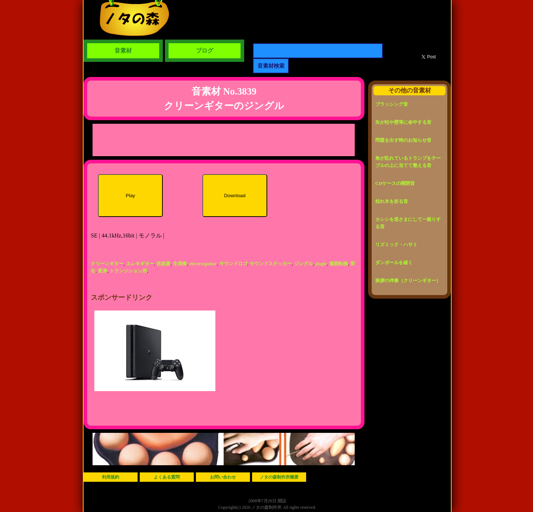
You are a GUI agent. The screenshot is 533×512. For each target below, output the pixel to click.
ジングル (303, 263)
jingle (321, 263)
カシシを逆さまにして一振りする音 (408, 223)
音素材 (123, 50)
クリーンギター (107, 263)
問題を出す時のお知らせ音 (403, 140)
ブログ (204, 50)
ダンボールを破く (394, 262)
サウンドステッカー (271, 263)
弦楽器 (163, 263)
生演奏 (180, 263)
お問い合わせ (223, 477)
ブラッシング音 (391, 104)
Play (130, 195)
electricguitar (203, 263)
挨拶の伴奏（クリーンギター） (408, 280)
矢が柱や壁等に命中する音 (403, 122)
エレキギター (140, 263)
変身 (102, 270)
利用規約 (110, 477)
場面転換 (338, 263)
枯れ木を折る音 (391, 201)
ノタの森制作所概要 (279, 477)
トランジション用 (128, 270)
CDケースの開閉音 (395, 183)
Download (234, 195)
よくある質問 (167, 477)
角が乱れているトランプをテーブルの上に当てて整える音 (408, 161)
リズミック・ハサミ (396, 244)
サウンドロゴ (233, 263)
